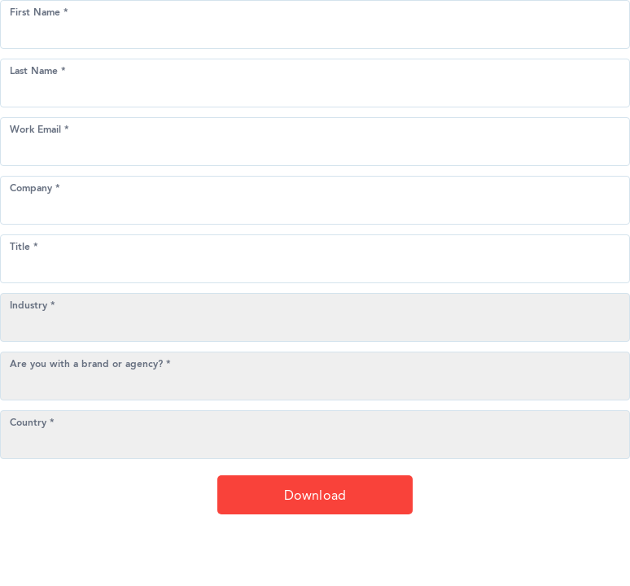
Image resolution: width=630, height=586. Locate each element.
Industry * (32, 306)
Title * (24, 247)
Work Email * (39, 130)
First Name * (39, 13)
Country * (32, 423)
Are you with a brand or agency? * (90, 365)
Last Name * (38, 72)
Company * (35, 189)
